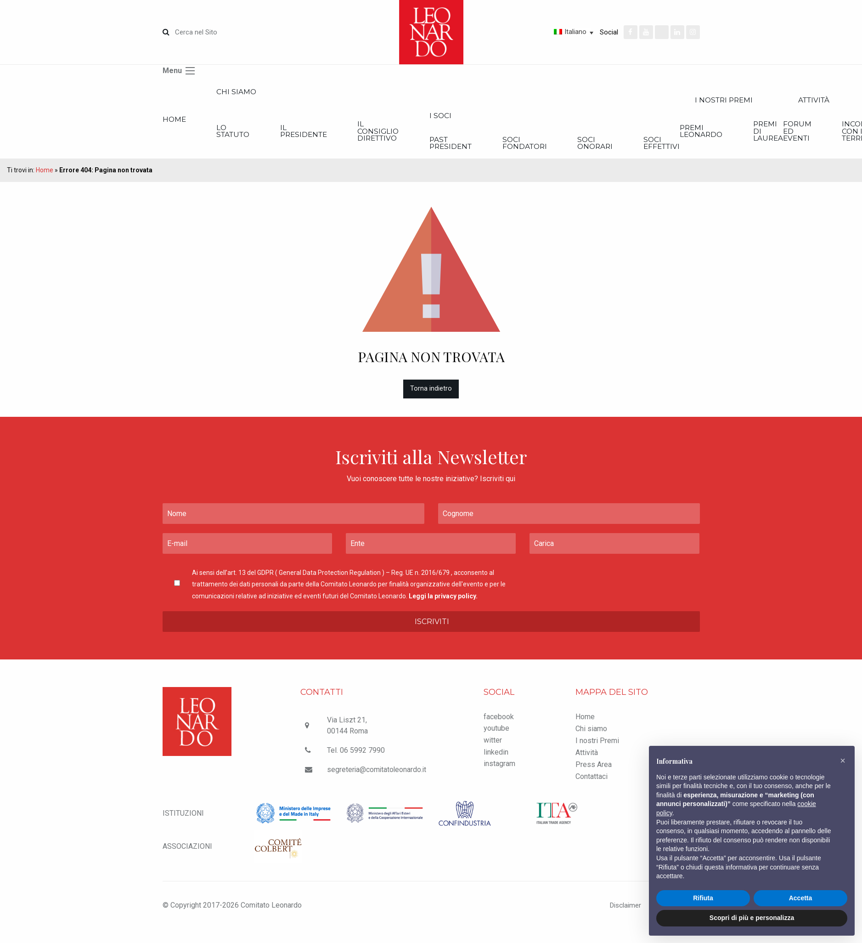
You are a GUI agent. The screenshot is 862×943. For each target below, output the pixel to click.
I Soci (511, 118)
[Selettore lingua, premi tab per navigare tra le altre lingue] (541, 32)
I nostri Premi (597, 746)
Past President (522, 148)
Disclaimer (620, 911)
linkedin (496, 757)
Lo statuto (251, 135)
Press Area (593, 770)
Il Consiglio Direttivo (432, 135)
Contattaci (591, 782)
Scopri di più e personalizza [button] (752, 917)
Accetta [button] (800, 898)
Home (175, 122)
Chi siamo (253, 92)
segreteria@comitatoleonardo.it (377, 775)
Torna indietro (431, 394)
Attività (586, 758)
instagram (499, 769)
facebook (499, 722)
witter (493, 746)
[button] (842, 760)
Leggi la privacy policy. (443, 601)
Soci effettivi (786, 148)
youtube (496, 734)
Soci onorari (702, 148)
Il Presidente (340, 135)
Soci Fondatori (614, 148)
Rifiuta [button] (703, 898)
